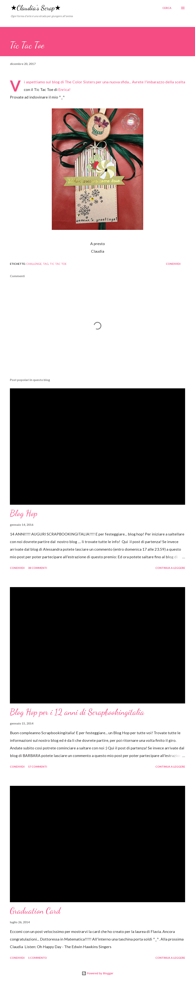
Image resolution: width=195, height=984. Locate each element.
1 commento (37, 957)
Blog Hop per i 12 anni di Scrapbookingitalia (77, 712)
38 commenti (37, 567)
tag (46, 263)
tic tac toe (58, 263)
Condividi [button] (173, 263)
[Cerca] (166, 8)
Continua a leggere (170, 567)
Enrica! (64, 89)
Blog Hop (23, 513)
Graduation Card (35, 911)
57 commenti (37, 766)
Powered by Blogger (97, 973)
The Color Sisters (80, 82)
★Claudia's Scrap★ (36, 8)
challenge (34, 263)
